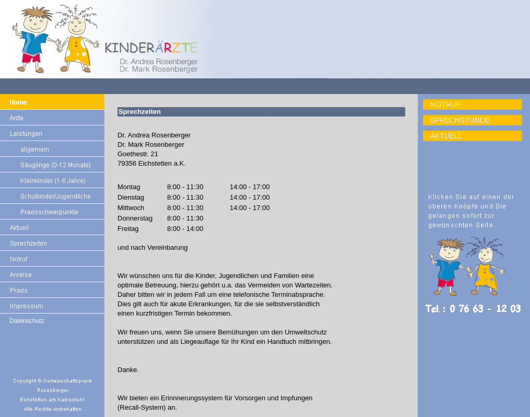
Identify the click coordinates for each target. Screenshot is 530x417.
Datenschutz (26, 321)
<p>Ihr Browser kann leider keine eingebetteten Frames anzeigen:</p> (261, 255)
